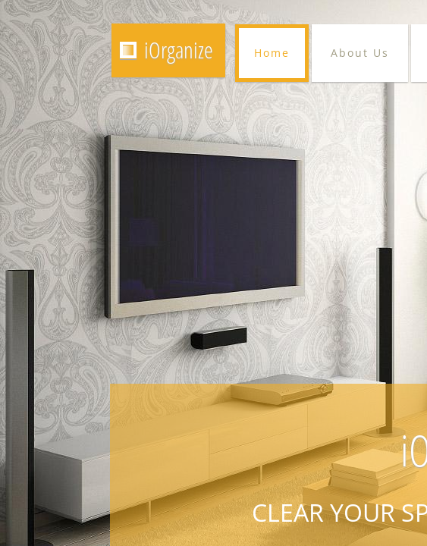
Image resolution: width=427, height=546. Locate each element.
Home (272, 53)
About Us (360, 53)
